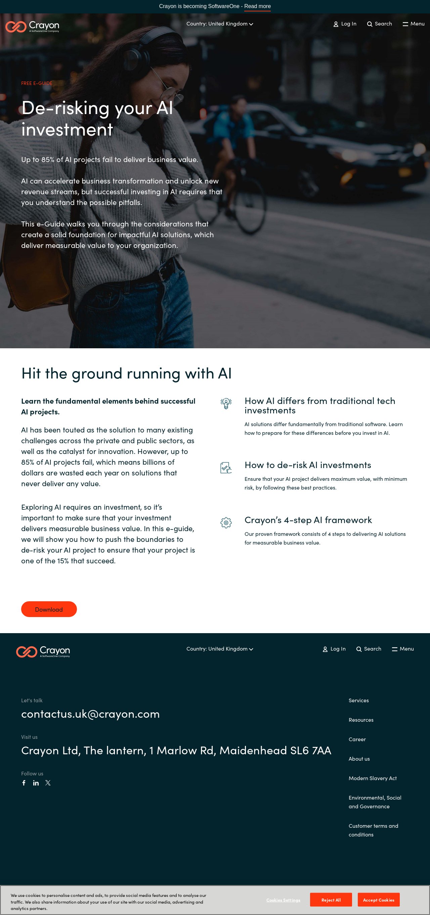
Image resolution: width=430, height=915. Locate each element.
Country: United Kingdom (219, 23)
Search (379, 23)
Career (357, 739)
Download (49, 609)
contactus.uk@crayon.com (90, 713)
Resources (361, 719)
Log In (344, 23)
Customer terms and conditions (373, 830)
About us (359, 758)
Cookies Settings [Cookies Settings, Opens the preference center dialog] (283, 899)
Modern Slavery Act (373, 777)
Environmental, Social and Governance (375, 802)
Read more (257, 6)
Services (359, 700)
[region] (215, 900)
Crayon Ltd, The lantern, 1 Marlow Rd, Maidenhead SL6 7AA (176, 749)
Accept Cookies (378, 899)
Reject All (330, 899)
